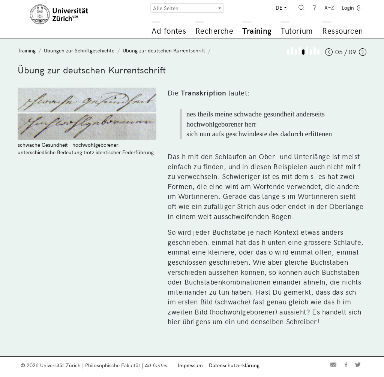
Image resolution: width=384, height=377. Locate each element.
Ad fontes (169, 30)
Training (257, 30)
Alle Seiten (165, 8)
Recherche (214, 30)
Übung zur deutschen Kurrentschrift (164, 50)
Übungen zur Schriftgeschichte (79, 50)
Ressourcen (342, 30)
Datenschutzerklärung (234, 365)
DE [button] (279, 7)
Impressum (190, 365)
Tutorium (296, 30)
